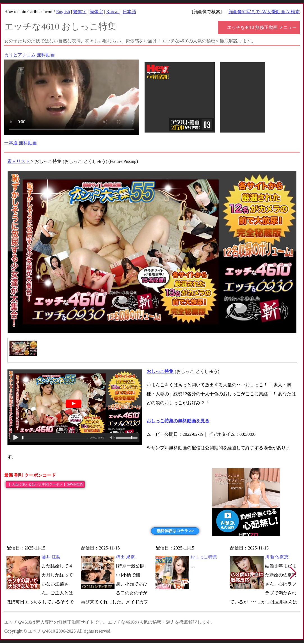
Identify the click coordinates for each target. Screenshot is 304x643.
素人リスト (18, 161)
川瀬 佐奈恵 (277, 557)
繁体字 (79, 11)
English (63, 11)
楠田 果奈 (125, 557)
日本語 (129, 11)
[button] (293, 573)
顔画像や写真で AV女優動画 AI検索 (264, 11)
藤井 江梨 (51, 557)
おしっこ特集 (203, 557)
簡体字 (96, 11)
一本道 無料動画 (20, 142)
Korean (113, 11)
